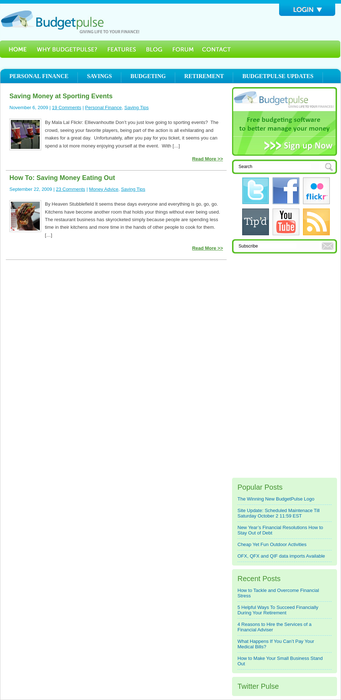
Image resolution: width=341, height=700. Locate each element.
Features (122, 49)
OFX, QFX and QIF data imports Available (281, 556)
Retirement (204, 76)
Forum (182, 49)
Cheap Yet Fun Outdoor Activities (272, 544)
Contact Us (217, 49)
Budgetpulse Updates (277, 76)
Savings (99, 76)
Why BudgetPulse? (66, 49)
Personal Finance (38, 76)
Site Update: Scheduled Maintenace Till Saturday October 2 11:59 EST (278, 513)
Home (15, 49)
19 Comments (66, 107)
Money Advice (103, 189)
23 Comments (70, 189)
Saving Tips (137, 107)
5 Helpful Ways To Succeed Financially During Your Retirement (277, 610)
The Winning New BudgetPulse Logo (275, 499)
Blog (154, 49)
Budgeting (148, 76)
